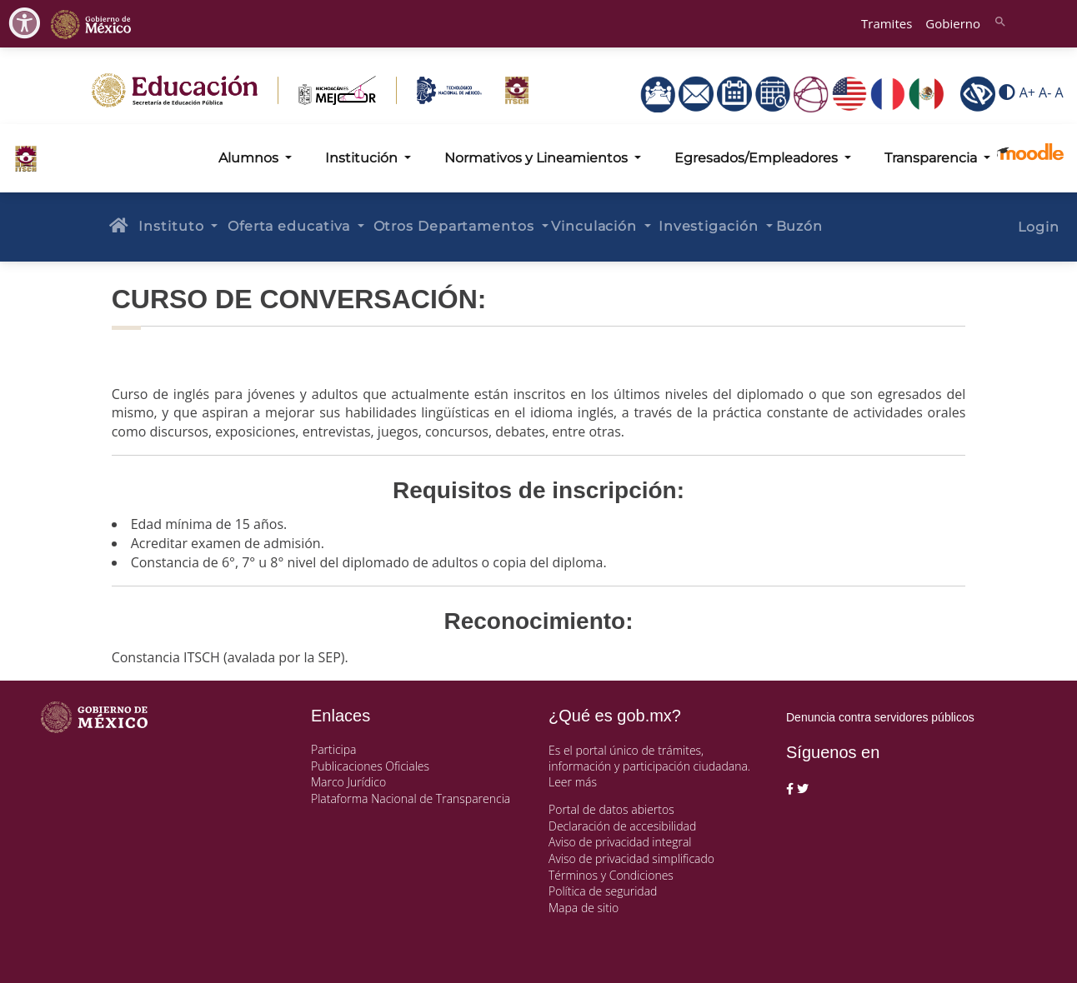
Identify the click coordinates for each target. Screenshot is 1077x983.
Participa (333, 749)
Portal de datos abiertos (611, 809)
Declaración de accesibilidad (622, 826)
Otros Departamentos (455, 226)
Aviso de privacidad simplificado (631, 858)
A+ (1027, 93)
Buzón (800, 226)
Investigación (711, 226)
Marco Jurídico (348, 782)
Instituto (173, 226)
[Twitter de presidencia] (803, 789)
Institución (363, 158)
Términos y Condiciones (611, 875)
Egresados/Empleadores (757, 158)
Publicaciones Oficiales (370, 766)
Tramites (886, 23)
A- (1045, 93)
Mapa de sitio (584, 908)
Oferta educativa (291, 226)
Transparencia (932, 158)
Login (1038, 227)
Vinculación (596, 226)
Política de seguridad (603, 891)
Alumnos (250, 158)
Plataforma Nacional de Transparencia (410, 798)
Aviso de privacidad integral (620, 842)
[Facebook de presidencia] (790, 789)
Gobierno (952, 23)
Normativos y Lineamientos (537, 158)
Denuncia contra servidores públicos (880, 717)
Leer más (573, 782)
